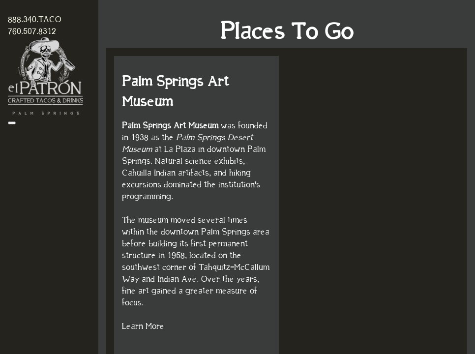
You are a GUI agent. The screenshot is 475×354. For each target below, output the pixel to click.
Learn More (143, 326)
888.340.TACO (34, 19)
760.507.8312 (32, 31)
